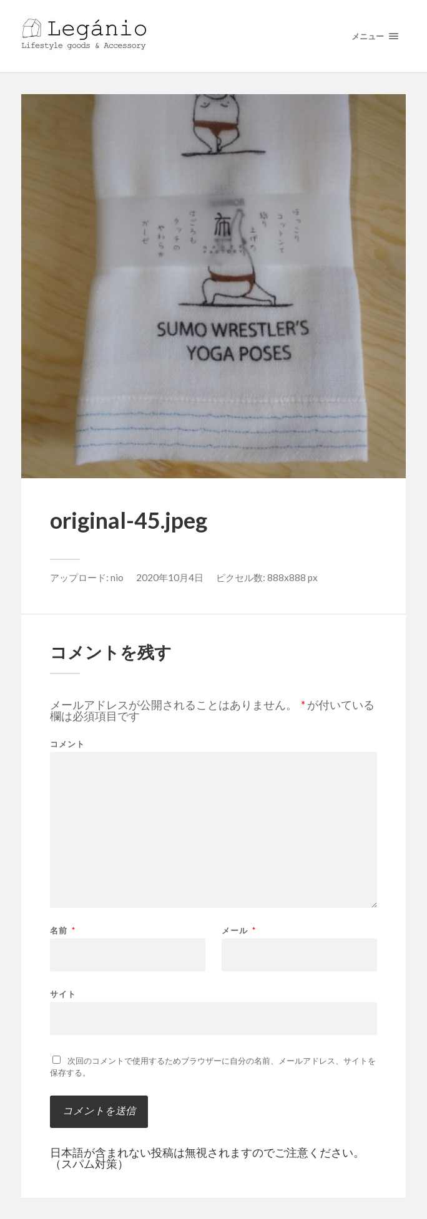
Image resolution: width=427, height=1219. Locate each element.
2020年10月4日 (170, 577)
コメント (67, 744)
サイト (63, 993)
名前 (63, 931)
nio (117, 577)
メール (239, 931)
